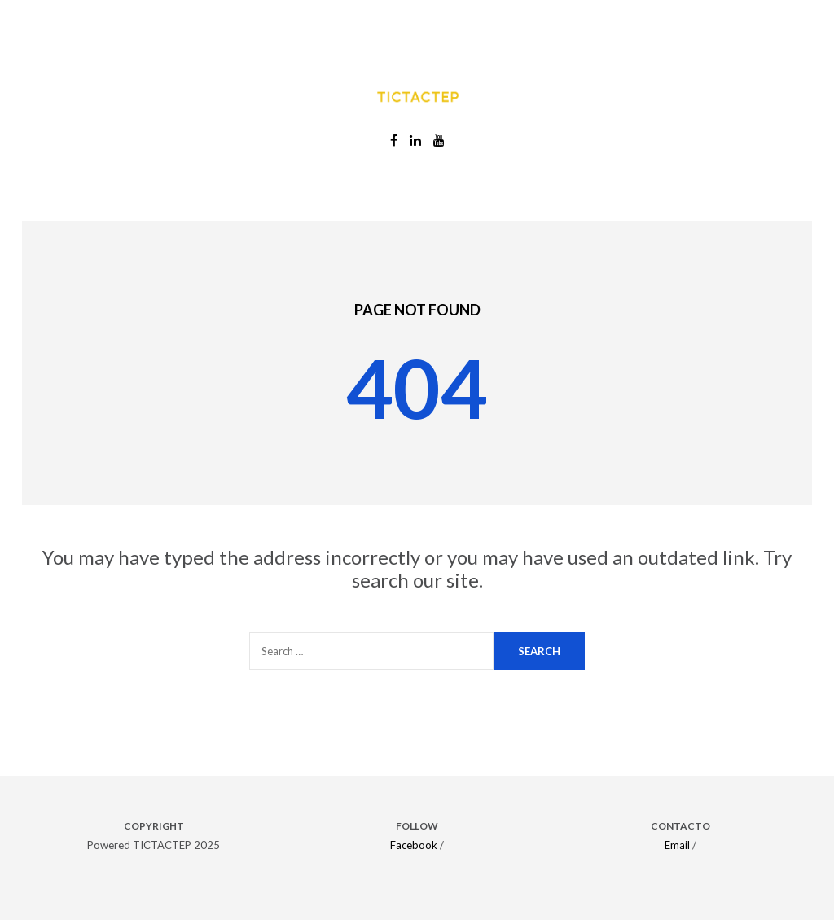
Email (677, 845)
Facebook (413, 845)
